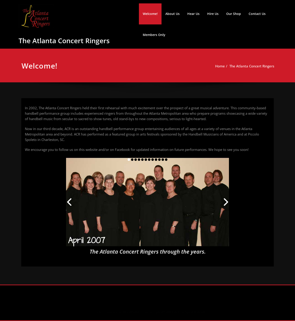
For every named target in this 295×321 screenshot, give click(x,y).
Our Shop (233, 14)
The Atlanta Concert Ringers (64, 40)
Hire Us (213, 14)
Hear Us (193, 14)
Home (221, 66)
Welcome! (150, 14)
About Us (172, 14)
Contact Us (257, 14)
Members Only (154, 35)
